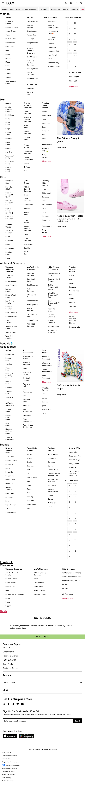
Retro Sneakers (11, 312)
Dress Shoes (10, 42)
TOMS (7, 508)
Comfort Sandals (30, 26)
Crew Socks (7, 424)
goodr (44, 405)
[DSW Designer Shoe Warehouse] (10, 3)
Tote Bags (9, 397)
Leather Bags (8, 382)
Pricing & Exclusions (8, 774)
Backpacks (9, 354)
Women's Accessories (47, 364)
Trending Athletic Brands (73, 269)
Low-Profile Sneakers (9, 302)
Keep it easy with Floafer (70, 215)
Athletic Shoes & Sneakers (31, 50)
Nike (43, 134)
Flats (7, 50)
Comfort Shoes (10, 39)
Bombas (45, 402)
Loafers (8, 58)
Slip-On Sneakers (30, 73)
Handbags (30, 88)
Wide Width (74, 76)
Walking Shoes (32, 78)
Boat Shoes (9, 115)
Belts (25, 368)
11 (69, 61)
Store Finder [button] (8, 664)
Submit (77, 721)
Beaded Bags (8, 359)
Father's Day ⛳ (45, 149)
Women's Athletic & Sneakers (9, 269)
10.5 (75, 55)
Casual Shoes (10, 31)
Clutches (8, 364)
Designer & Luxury (27, 373)
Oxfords (27, 167)
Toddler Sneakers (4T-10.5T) (53, 287)
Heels (7, 54)
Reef (44, 138)
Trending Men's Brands (45, 105)
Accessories (47, 144)
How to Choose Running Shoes (72, 319)
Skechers (45, 216)
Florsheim (45, 131)
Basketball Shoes (31, 280)
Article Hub (52, 22)
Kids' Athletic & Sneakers (53, 268)
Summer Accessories (47, 357)
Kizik (28, 473)
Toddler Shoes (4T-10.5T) (9, 195)
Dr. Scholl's (9, 476)
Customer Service (10, 668)
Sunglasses (27, 415)
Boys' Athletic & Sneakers (54, 280)
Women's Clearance (13, 569)
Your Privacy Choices (10, 765)
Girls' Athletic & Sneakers (54, 274)
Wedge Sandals (32, 42)
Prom (50, 59)
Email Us (6, 647)
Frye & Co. (9, 483)
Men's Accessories (47, 370)
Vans (28, 508)
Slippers (8, 73)
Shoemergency (53, 62)
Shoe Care (26, 405)
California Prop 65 (7, 778)
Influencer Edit (53, 51)
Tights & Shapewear (9, 438)
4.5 (75, 23)
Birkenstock (46, 115)
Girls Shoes (26, 181)
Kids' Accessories (47, 376)
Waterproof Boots (9, 157)
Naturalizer (9, 497)
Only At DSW (74, 448)
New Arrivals (52, 55)
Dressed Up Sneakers (28, 152)
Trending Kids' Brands (45, 183)
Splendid (51, 499)
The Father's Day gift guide (68, 140)
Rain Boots (9, 248)
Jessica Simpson (8, 488)
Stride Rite (46, 220)
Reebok (72, 302)
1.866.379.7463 (9, 660)
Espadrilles (9, 46)
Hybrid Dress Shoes (28, 158)
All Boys (65, 584)
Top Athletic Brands (32, 449)
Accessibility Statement (9, 768)
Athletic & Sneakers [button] (29, 9)
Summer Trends (54, 66)
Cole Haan (46, 123)
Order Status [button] (8, 651)
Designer (51, 43)
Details (68, 714)
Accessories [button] (55, 9)
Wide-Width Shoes (9, 163)
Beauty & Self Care (26, 363)
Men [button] (11, 9)
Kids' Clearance (68, 569)
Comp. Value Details (8, 771)
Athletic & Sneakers (9, 22)
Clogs (7, 35)
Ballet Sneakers (11, 281)
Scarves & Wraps (26, 400)
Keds (28, 470)
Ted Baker (51, 503)
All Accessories (28, 351)
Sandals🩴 (44, 9)
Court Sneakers (32, 57)
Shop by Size (9, 181)
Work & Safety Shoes (10, 82)
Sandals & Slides (40, 594)
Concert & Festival (52, 38)
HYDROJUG (46, 409)
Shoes (8, 17)
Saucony (30, 496)
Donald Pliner (53, 470)
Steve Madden (10, 505)
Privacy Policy (6, 752)
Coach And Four (75, 456)
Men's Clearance (41, 569)
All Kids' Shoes (8, 225)
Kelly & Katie (74, 463)
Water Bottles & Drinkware (28, 426)
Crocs (44, 127)
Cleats (7, 244)
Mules (7, 62)
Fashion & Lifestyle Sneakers (30, 63)
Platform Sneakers (8, 308)
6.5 (75, 34)
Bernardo (51, 462)
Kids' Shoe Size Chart (9, 218)
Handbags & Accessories (14, 594)
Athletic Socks (8, 410)
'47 (43, 394)
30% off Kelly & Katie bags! (68, 387)
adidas (44, 111)
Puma (44, 212)
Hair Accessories (27, 391)
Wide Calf (73, 80)
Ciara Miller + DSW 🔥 (53, 32)
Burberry (51, 466)
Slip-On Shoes (26, 213)
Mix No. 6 (72, 467)
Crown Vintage (74, 460)
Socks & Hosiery (30, 93)
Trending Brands (45, 388)
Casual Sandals (32, 21)
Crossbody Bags (9, 369)
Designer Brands (51, 449)
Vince (50, 506)
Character (9, 240)
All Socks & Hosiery (9, 404)
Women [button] (4, 9)
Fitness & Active (26, 385)
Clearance (73, 86)
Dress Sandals (32, 31)
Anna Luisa (73, 452)
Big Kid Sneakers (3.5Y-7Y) (54, 303)
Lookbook (74, 9)
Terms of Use (6, 759)
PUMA (71, 298)
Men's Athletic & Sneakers (33, 268)
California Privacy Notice (9, 756)
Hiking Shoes (7, 143)
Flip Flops (30, 39)
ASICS (71, 279)
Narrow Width (75, 72)
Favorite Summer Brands (9, 450)
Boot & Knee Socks (8, 417)
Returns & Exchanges (12, 655)
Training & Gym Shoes (11, 327)
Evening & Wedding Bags (9, 376)
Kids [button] (18, 9)
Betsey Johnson (11, 460)
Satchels (8, 387)
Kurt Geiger (52, 485)
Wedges (8, 77)
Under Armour (32, 504)
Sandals (8, 69)
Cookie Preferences (8, 781)
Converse (45, 197)
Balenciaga (52, 458)
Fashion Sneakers (8, 290)
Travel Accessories (27, 420)
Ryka (29, 493)
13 (75, 66)
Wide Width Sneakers (9, 337)
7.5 (75, 39)
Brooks (44, 119)
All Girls (65, 588)
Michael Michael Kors (53, 490)
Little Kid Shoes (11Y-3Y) (9, 203)
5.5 (75, 28)
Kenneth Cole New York (53, 480)
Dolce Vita (9, 472)
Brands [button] (65, 9)
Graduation (52, 47)
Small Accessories (27, 410)
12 (70, 66)
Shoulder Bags (8, 392)
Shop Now (61, 147)
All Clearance (67, 594)
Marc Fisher (9, 493)
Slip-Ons (8, 152)
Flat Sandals (31, 35)
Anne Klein (9, 456)
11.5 (75, 61)
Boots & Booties (11, 27)
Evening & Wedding (26, 379)
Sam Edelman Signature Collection (74, 473)
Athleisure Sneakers (9, 276)
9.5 (75, 50)
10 (70, 55)
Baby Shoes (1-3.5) (9, 188)
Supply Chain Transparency (10, 762)
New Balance (47, 204)
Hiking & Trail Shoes (10, 296)
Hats (24, 396)
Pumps (7, 66)
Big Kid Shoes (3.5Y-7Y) (9, 211)
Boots (7, 119)
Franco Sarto (10, 479)
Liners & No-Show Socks (8, 431)
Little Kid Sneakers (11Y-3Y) (53, 295)
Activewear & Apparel (28, 357)
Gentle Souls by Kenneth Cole (54, 474)
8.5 (75, 45)
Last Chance (67, 598)
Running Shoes (32, 69)
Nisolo (50, 495)
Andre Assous (53, 454)
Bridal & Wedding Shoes (53, 26)
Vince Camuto (10, 512)
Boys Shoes (26, 221)
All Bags (8, 350)
